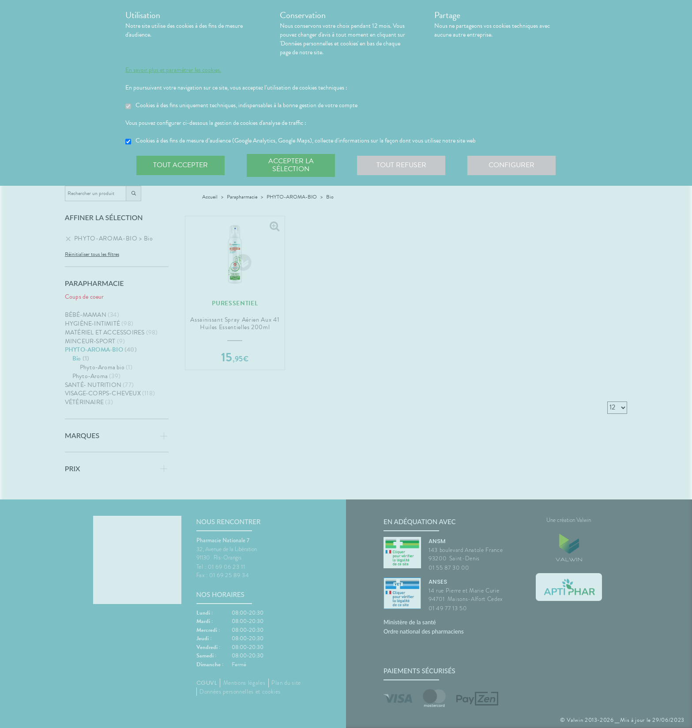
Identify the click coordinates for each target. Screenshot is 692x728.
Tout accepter (180, 165)
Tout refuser (401, 165)
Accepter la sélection (291, 165)
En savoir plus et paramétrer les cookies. (173, 70)
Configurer (511, 165)
